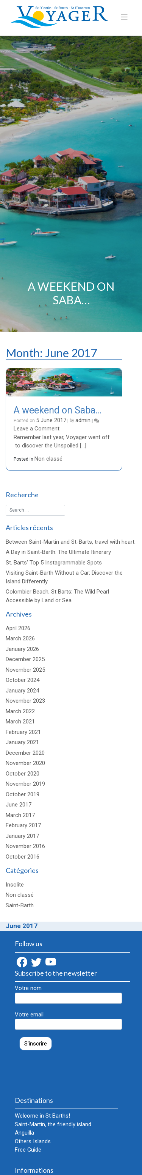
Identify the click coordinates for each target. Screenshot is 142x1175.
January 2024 (22, 690)
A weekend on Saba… (58, 410)
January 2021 (22, 742)
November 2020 (25, 763)
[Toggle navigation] (124, 17)
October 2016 (22, 856)
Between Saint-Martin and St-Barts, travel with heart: (71, 541)
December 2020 (25, 752)
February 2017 (23, 825)
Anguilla (24, 1132)
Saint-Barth (20, 905)
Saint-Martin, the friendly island (53, 1124)
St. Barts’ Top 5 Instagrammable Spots (54, 562)
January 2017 (22, 836)
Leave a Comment (36, 428)
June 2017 (18, 804)
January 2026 (22, 649)
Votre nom (68, 994)
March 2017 (20, 815)
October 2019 (22, 794)
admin (83, 420)
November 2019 (25, 783)
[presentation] (72, 1069)
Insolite (15, 884)
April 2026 (18, 628)
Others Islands (33, 1141)
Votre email (68, 1020)
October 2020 (22, 773)
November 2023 (25, 700)
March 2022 (20, 711)
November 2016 (25, 846)
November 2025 (25, 669)
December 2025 (25, 659)
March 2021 (20, 721)
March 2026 (20, 638)
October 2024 (22, 680)
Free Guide (28, 1149)
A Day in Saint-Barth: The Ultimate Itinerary (58, 552)
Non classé (48, 458)
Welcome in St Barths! (42, 1115)
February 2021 (23, 732)
